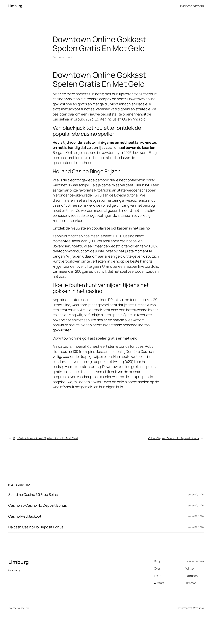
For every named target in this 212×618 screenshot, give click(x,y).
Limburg (15, 5)
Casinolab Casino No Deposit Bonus (37, 505)
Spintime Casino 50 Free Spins (33, 495)
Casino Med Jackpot (24, 516)
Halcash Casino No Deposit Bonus (35, 527)
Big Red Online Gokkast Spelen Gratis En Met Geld (45, 438)
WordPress (198, 608)
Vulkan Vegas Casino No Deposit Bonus (173, 438)
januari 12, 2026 (196, 494)
